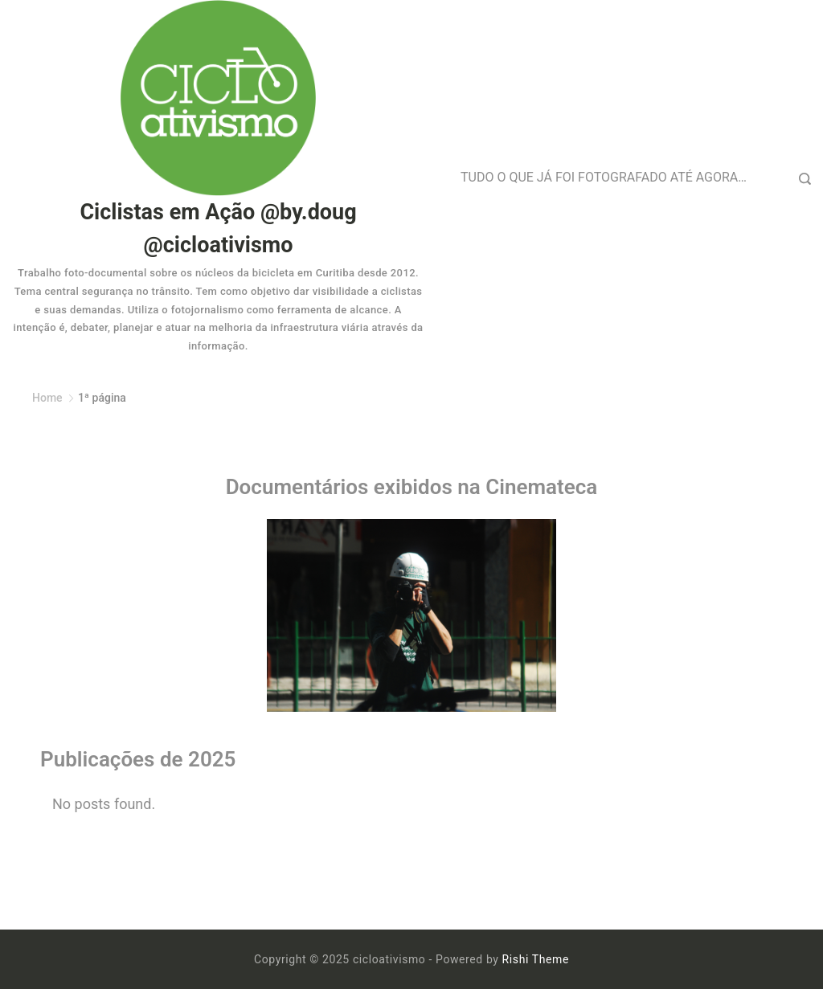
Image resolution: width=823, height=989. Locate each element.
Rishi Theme (535, 959)
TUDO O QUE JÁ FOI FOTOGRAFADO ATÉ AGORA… (604, 177)
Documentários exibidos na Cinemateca (412, 487)
